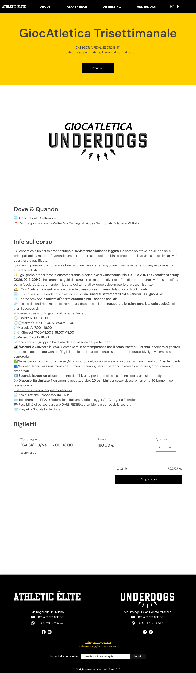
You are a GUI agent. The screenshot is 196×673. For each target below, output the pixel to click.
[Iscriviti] (138, 656)
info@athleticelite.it (51, 617)
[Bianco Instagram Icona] (172, 6)
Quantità (161, 439)
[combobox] (166, 447)
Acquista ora (149, 479)
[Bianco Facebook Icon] (177, 6)
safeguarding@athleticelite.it (98, 646)
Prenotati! (98, 68)
